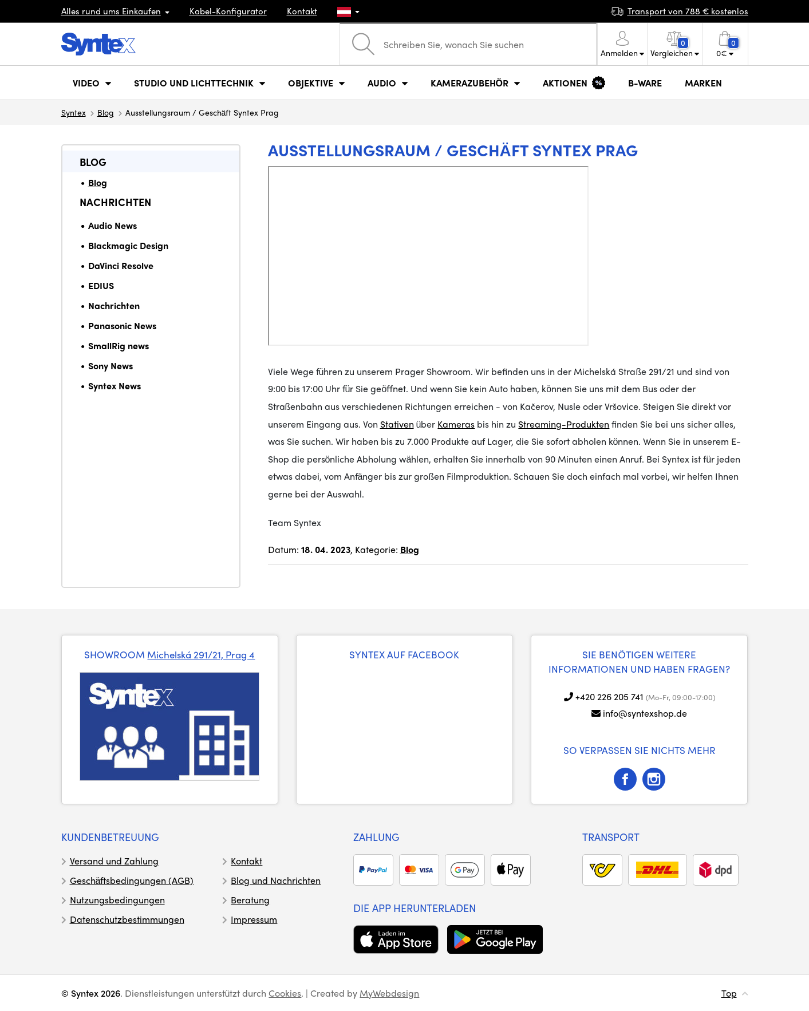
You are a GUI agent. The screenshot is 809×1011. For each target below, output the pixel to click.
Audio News (112, 225)
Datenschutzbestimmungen (127, 919)
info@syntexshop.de (645, 713)
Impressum (254, 919)
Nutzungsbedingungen (117, 899)
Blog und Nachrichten (276, 880)
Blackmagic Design (128, 245)
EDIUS (101, 285)
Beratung (250, 899)
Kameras (456, 424)
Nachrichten (115, 202)
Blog (105, 112)
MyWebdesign (389, 993)
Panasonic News (122, 325)
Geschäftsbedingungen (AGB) (132, 880)
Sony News (110, 365)
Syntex (73, 112)
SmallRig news (118, 345)
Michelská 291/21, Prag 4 (201, 654)
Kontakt (302, 11)
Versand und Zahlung (114, 860)
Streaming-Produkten (563, 424)
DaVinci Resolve (120, 265)
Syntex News (114, 385)
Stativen (397, 424)
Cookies (285, 993)
